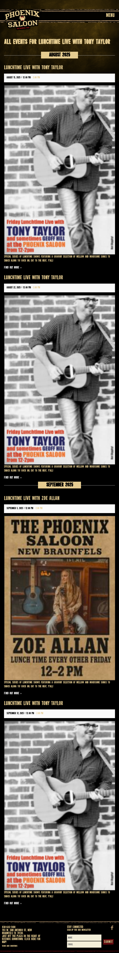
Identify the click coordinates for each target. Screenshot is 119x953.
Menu (110, 15)
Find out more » (13, 267)
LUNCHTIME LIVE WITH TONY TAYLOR (33, 67)
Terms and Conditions (9, 946)
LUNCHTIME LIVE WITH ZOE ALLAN (31, 498)
